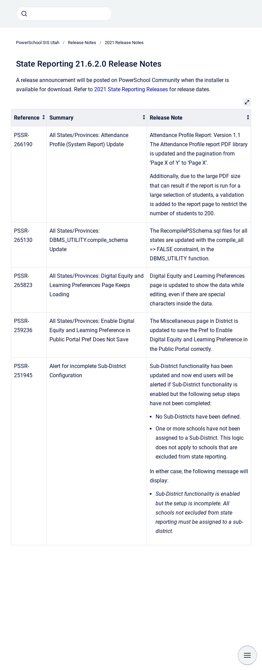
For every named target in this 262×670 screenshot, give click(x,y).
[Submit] (24, 13)
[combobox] (64, 13)
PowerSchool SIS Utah (37, 42)
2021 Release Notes (124, 42)
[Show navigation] (247, 655)
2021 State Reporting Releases (131, 89)
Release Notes (82, 42)
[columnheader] (29, 117)
